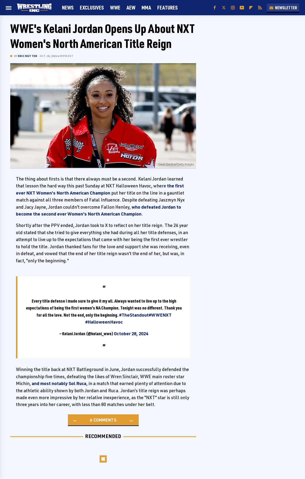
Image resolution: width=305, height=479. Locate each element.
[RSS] (260, 8)
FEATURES (167, 7)
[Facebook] (215, 8)
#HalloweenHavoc (104, 322)
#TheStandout (134, 315)
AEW (131, 7)
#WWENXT (160, 315)
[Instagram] (233, 8)
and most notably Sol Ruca (59, 383)
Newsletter (283, 7)
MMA (146, 7)
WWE (115, 7)
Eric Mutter (27, 56)
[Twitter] (224, 8)
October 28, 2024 (131, 333)
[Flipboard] (251, 8)
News (68, 7)
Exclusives (92, 7)
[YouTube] (242, 8)
